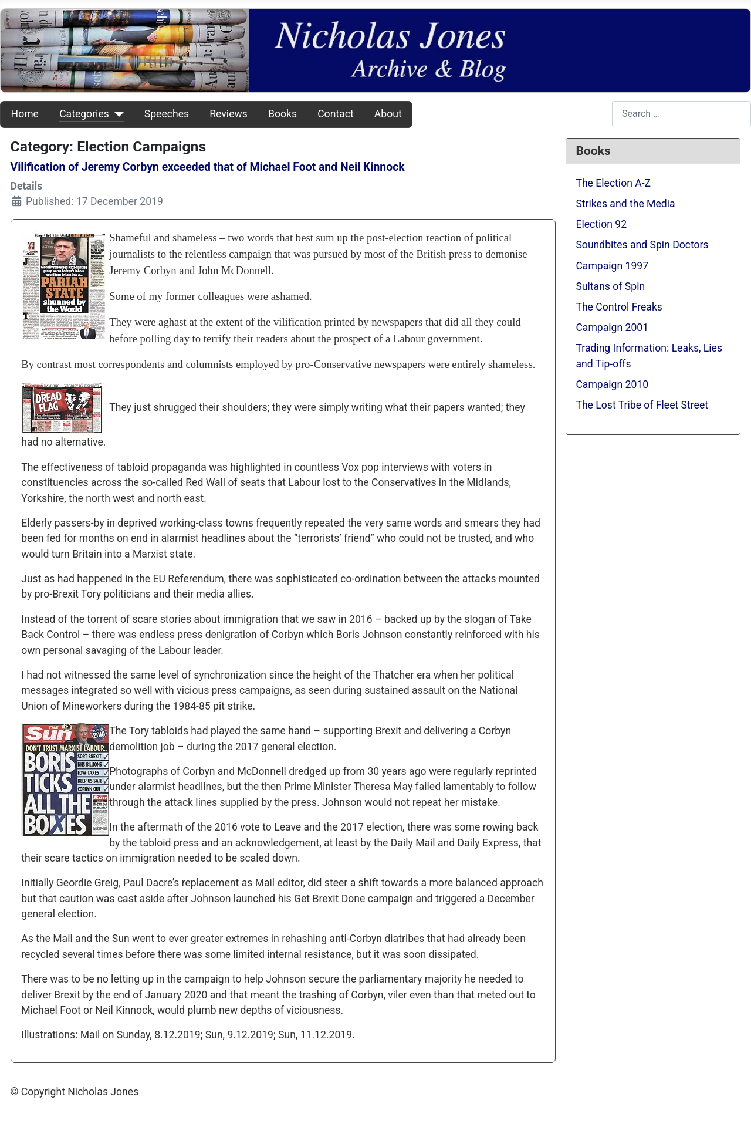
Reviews (228, 114)
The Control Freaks (619, 307)
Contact (335, 114)
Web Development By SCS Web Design (98, 1116)
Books (282, 114)
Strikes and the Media (625, 204)
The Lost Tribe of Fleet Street (642, 405)
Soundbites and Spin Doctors (642, 245)
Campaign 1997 (612, 266)
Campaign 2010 (612, 384)
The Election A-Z (613, 183)
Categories (84, 114)
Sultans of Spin (610, 286)
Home (25, 114)
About (388, 114)
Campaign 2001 (612, 327)
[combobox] (681, 114)
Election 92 (601, 224)
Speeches (166, 114)
